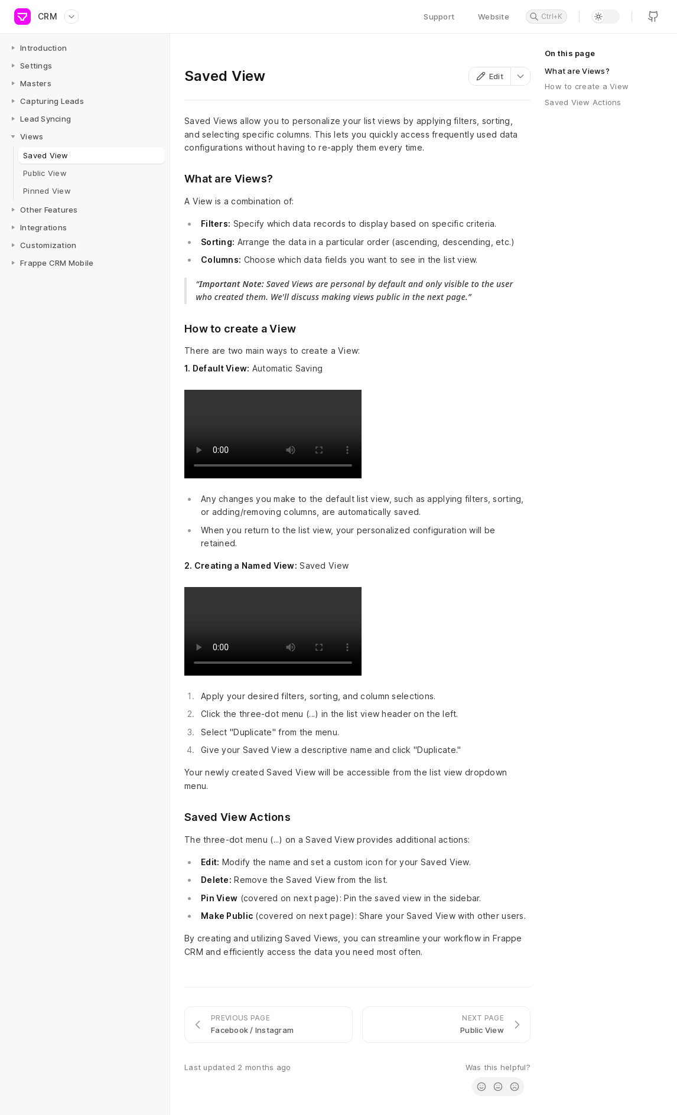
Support (439, 16)
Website (493, 16)
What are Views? (577, 71)
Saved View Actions (583, 102)
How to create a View (587, 86)
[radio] (481, 1086)
